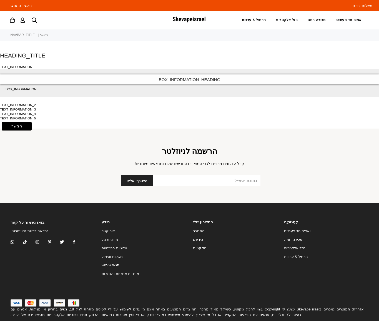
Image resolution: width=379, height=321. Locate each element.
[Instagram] (53, 242)
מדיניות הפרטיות (114, 248)
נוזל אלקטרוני (287, 20)
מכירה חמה (316, 20)
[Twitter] (65, 242)
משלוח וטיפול (112, 257)
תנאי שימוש (110, 265)
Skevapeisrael (308, 309)
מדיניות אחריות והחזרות (120, 274)
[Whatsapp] (16, 242)
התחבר (15, 5)
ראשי (28, 5)
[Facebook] (77, 242)
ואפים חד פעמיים (348, 20)
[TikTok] (28, 242)
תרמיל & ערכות (254, 20)
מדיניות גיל (110, 239)
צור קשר (108, 231)
